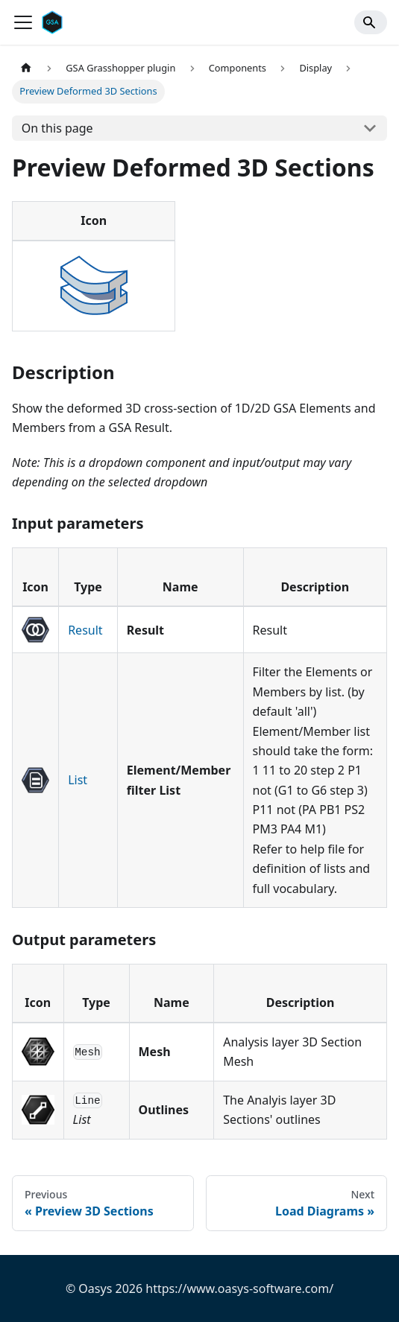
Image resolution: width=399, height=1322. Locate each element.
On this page (57, 128)
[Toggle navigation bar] (23, 22)
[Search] (370, 22)
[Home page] (26, 68)
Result (85, 630)
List (77, 780)
